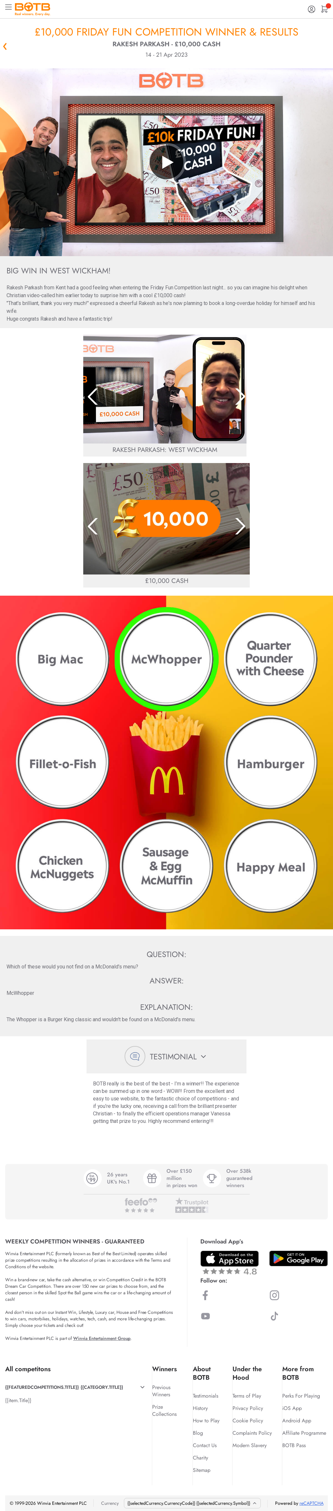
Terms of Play (247, 1396)
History (200, 1408)
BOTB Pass (294, 1445)
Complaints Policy (252, 1433)
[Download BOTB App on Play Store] (298, 1258)
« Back (5, 46)
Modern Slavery (250, 1445)
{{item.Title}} (18, 1400)
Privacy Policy (248, 1408)
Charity (200, 1457)
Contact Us (205, 1445)
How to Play (206, 1420)
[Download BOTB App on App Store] (229, 1262)
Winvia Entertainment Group (101, 1338)
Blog (198, 1433)
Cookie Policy (248, 1420)
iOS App (292, 1408)
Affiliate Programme (304, 1433)
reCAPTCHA (312, 1503)
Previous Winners (161, 1391)
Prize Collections (164, 1410)
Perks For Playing (301, 1396)
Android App (296, 1420)
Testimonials (205, 1396)
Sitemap (201, 1470)
